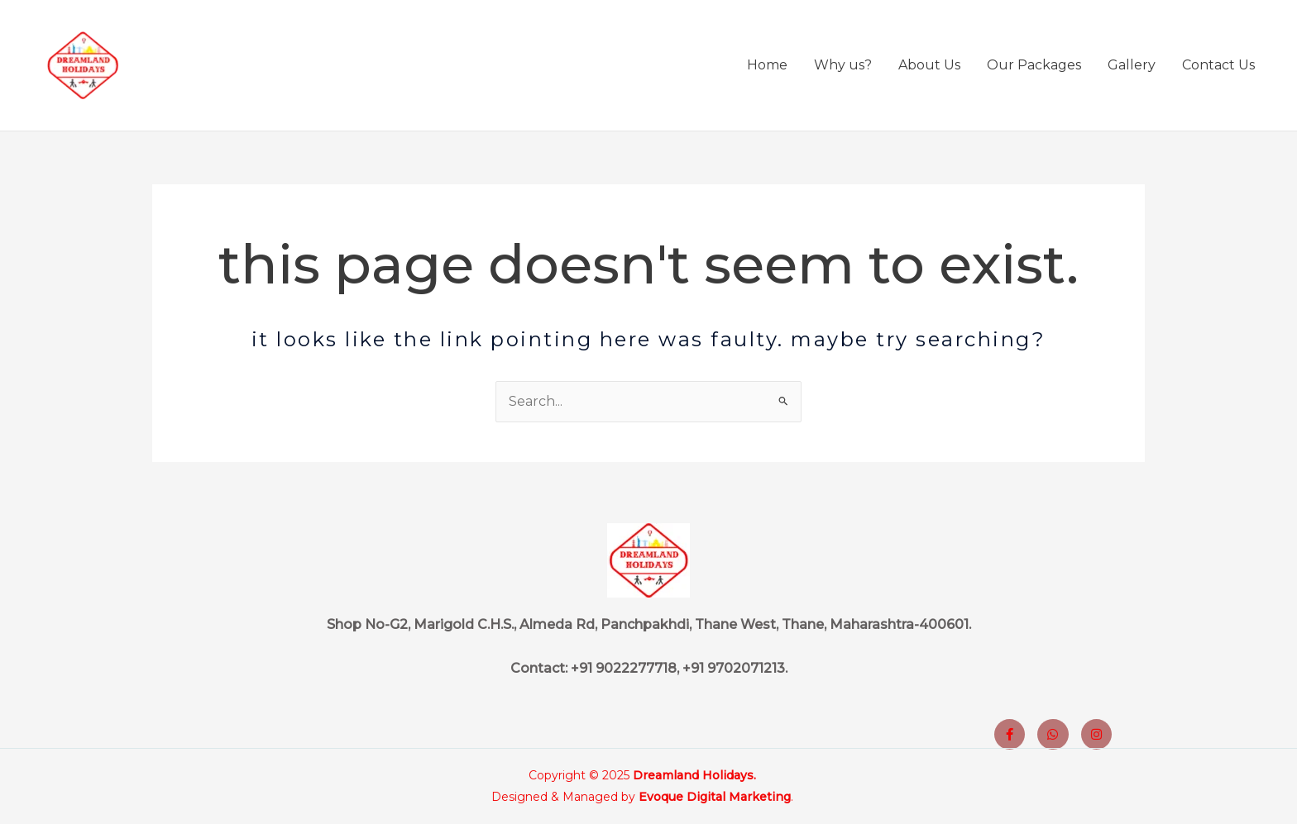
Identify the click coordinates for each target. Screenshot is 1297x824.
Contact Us (1218, 65)
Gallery (1132, 65)
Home (767, 65)
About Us (929, 65)
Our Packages (1034, 65)
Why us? (843, 65)
